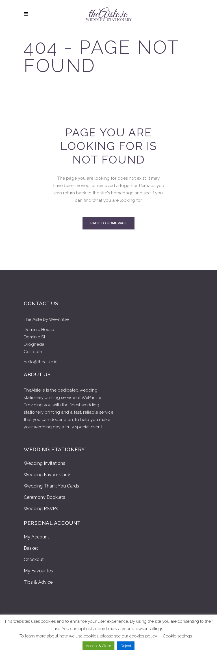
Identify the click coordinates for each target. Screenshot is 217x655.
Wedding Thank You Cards (51, 486)
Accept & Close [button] (98, 646)
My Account (36, 537)
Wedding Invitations (44, 463)
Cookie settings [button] (177, 636)
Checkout (34, 559)
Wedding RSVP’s (41, 508)
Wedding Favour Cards (47, 474)
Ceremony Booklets (44, 497)
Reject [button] (126, 646)
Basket (31, 548)
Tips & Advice (38, 582)
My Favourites (38, 571)
